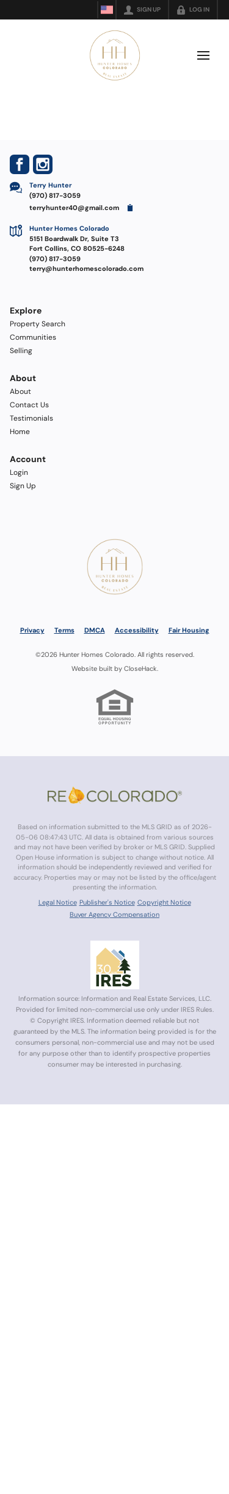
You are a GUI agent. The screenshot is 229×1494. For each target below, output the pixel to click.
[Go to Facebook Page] (19, 164)
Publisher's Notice (107, 902)
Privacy (32, 630)
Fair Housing (189, 630)
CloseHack (140, 668)
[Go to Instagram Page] (43, 164)
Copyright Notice (164, 902)
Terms (64, 630)
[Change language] (106, 9)
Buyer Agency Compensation (114, 914)
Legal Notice (57, 902)
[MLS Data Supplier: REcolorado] (115, 795)
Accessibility (137, 630)
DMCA (94, 630)
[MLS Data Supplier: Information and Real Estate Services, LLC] (114, 965)
